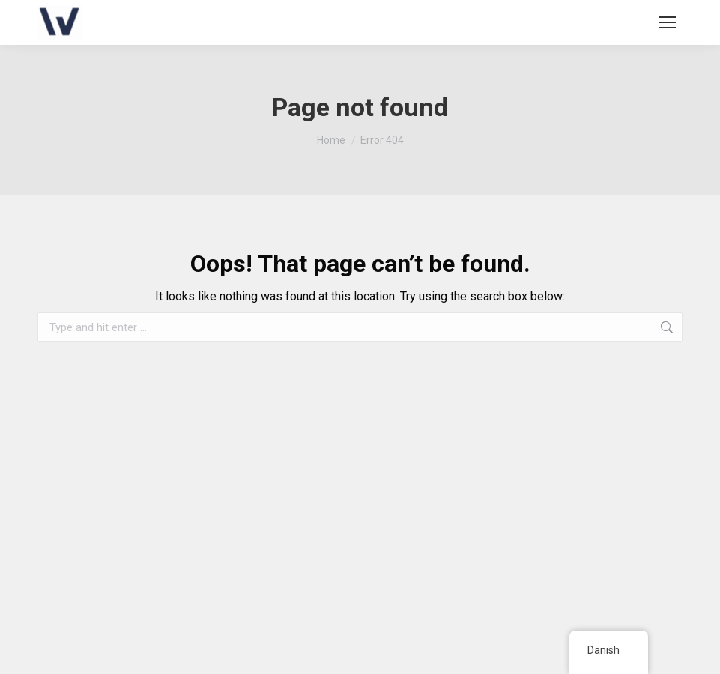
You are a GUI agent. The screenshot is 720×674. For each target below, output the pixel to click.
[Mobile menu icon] (668, 22)
